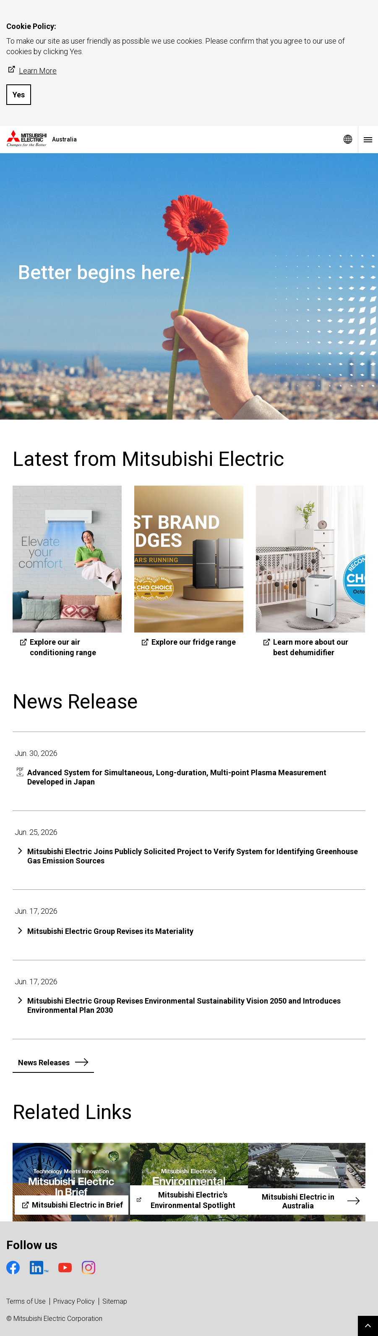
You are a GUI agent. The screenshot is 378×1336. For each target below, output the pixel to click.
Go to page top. (368, 1326)
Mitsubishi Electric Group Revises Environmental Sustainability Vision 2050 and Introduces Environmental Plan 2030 (184, 1005)
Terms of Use (26, 1301)
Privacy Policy (74, 1301)
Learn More (31, 70)
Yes (19, 94)
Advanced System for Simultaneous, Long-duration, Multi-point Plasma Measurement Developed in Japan (176, 777)
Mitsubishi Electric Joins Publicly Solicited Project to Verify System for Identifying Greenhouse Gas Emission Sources (192, 856)
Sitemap (114, 1301)
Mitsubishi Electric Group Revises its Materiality (110, 931)
